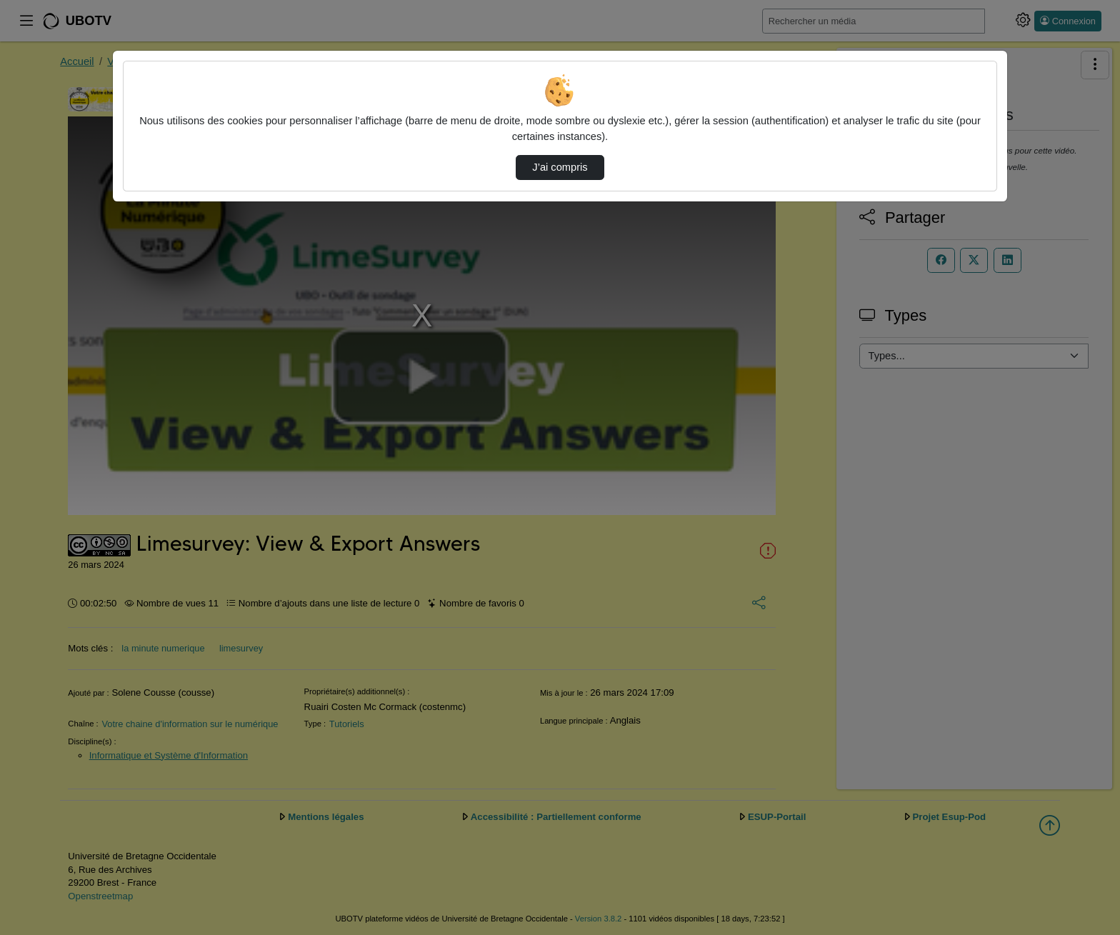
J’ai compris (559, 167)
